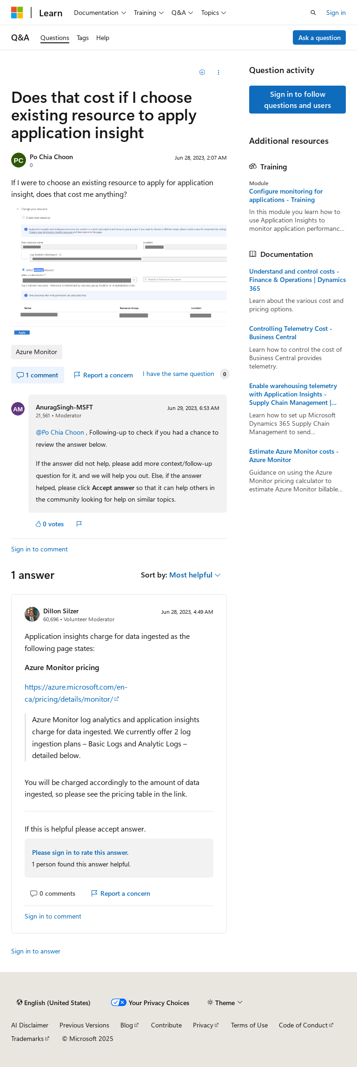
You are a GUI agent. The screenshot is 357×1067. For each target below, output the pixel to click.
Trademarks (27, 1038)
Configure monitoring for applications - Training (286, 195)
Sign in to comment (39, 548)
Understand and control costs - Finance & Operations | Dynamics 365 (297, 279)
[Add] (202, 72)
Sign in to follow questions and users (297, 99)
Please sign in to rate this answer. (80, 852)
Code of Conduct (303, 1024)
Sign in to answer (35, 950)
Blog (126, 1024)
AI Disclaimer (29, 1024)
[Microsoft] (17, 13)
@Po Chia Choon (61, 432)
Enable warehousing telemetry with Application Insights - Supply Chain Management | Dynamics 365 (293, 394)
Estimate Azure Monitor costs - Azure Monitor (294, 455)
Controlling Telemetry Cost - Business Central (290, 332)
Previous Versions (84, 1024)
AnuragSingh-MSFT (64, 407)
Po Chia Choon (51, 156)
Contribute (166, 1024)
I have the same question (178, 373)
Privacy (203, 1024)
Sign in (336, 12)
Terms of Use (249, 1024)
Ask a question (319, 37)
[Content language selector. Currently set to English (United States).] (53, 1002)
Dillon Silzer (61, 610)
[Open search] (313, 12)
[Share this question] (219, 72)
